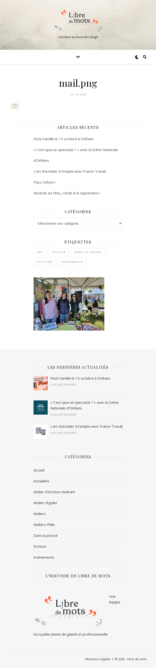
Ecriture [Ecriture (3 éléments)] (45, 262)
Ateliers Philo (44, 524)
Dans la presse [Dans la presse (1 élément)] (88, 252)
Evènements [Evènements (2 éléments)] (72, 262)
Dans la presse (46, 535)
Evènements (44, 557)
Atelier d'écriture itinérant (54, 491)
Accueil (39, 470)
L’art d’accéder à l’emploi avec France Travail (70, 171)
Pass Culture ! (45, 182)
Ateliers (40, 513)
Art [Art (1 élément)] (40, 252)
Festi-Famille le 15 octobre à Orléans (63, 138)
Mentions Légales (98, 659)
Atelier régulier (46, 502)
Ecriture (40, 546)
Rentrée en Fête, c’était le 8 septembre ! (67, 193)
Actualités (41, 481)
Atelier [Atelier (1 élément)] (59, 252)
